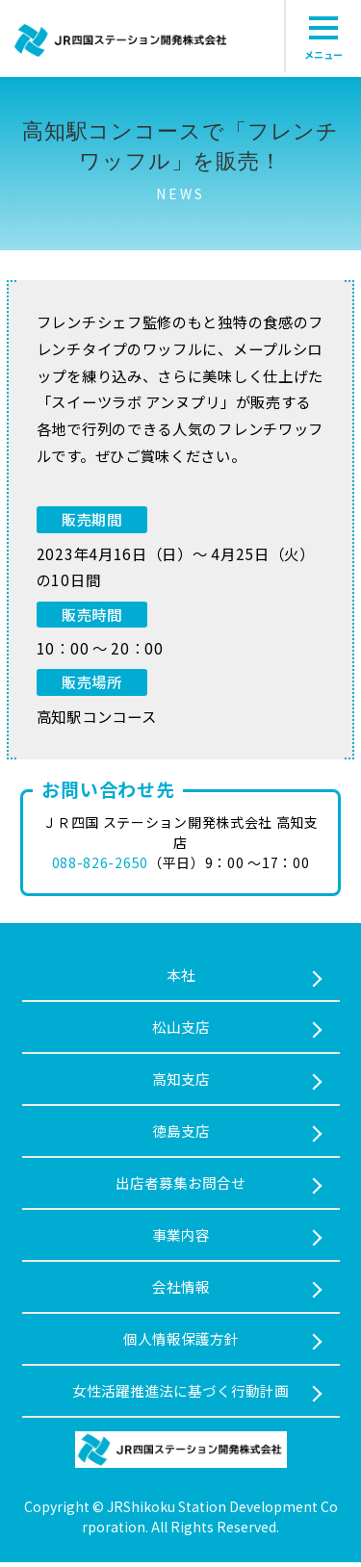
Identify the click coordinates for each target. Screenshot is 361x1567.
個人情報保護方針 (181, 1342)
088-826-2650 (100, 862)
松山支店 (181, 1027)
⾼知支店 (181, 1079)
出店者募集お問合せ (180, 1184)
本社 (181, 974)
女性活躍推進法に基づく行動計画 (180, 1394)
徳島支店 (181, 1132)
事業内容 (181, 1237)
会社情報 (181, 1289)
